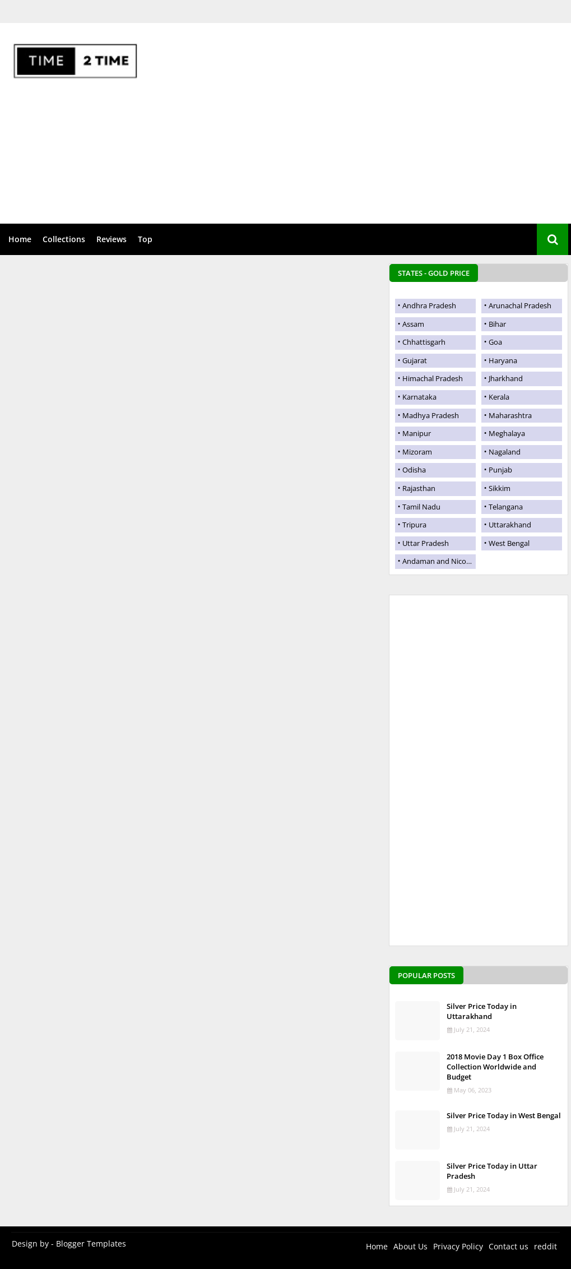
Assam (413, 324)
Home (377, 1246)
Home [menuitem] (19, 239)
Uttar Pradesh (425, 543)
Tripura (414, 525)
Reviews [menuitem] (111, 239)
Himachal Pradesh (432, 378)
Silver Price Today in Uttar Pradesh (492, 1171)
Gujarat (414, 360)
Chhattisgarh (423, 342)
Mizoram (417, 452)
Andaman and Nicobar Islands (439, 561)
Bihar (497, 324)
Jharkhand (506, 378)
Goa (495, 342)
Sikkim (499, 488)
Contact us (508, 1246)
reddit (545, 1246)
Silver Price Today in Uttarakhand (482, 1011)
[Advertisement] (373, 112)
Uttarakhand (510, 525)
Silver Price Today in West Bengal (504, 1115)
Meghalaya (507, 433)
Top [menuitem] (145, 239)
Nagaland (505, 452)
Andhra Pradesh (429, 305)
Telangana (506, 507)
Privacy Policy (458, 1246)
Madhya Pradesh (430, 415)
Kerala (499, 397)
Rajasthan (418, 488)
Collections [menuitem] (64, 239)
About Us (410, 1246)
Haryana (503, 360)
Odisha (414, 470)
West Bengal (509, 543)
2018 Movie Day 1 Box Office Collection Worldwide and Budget (495, 1067)
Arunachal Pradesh (520, 305)
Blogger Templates (91, 1243)
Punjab (500, 470)
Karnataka (419, 397)
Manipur (416, 433)
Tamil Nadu (421, 507)
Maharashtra (510, 415)
